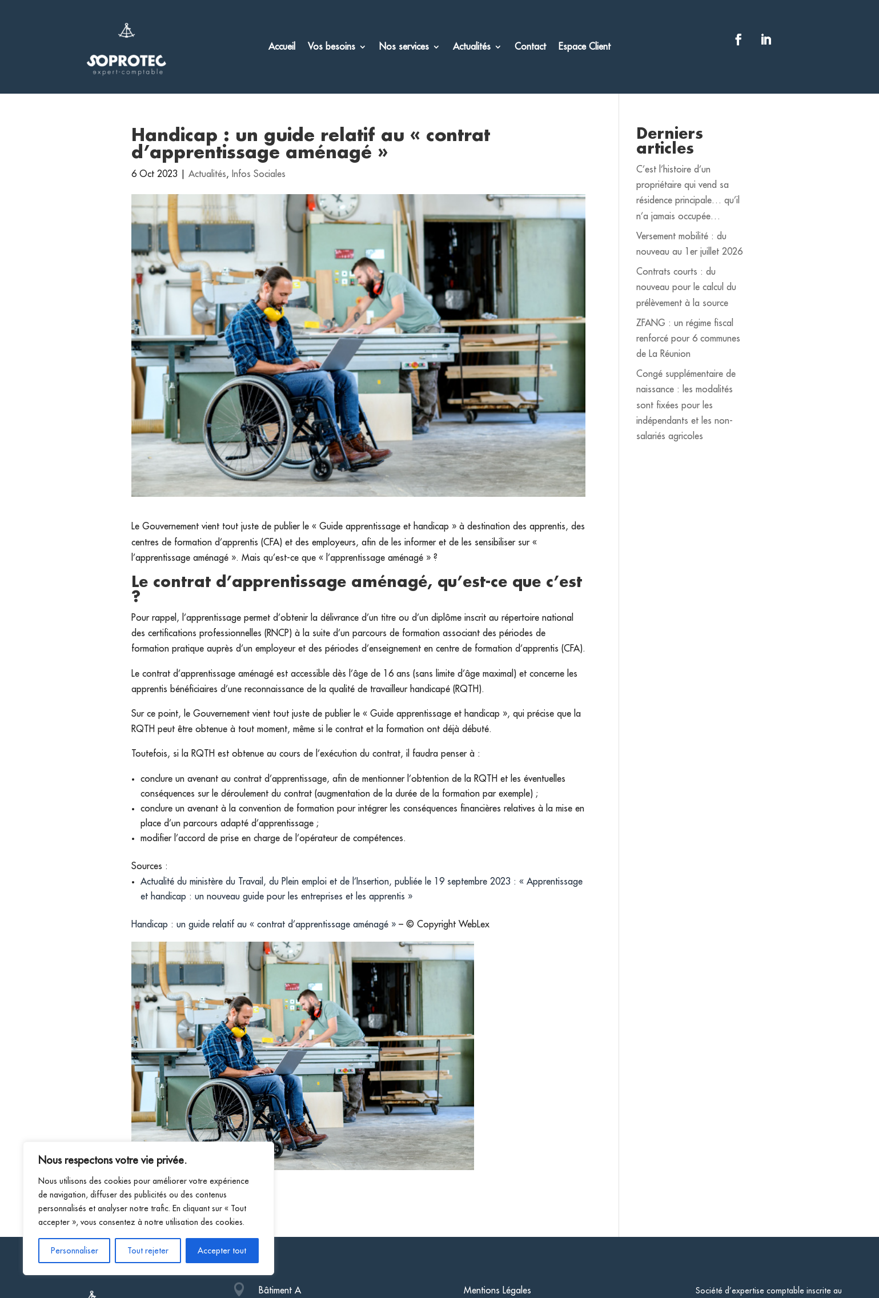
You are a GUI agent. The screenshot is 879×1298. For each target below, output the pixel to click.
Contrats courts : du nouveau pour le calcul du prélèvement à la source (686, 287)
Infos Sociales (259, 174)
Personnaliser (74, 1251)
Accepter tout (222, 1251)
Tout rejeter (147, 1251)
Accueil (281, 47)
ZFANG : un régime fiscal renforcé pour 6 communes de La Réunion (688, 339)
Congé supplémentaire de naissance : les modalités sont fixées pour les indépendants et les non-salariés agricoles (686, 405)
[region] (148, 1208)
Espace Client (585, 47)
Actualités (472, 47)
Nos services (404, 47)
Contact (530, 47)
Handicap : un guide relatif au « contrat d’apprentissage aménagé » (263, 924)
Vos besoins (331, 47)
